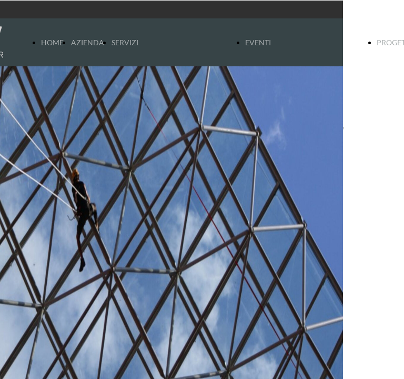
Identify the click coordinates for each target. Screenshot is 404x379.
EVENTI (258, 42)
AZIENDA (87, 42)
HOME (52, 42)
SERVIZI (125, 42)
